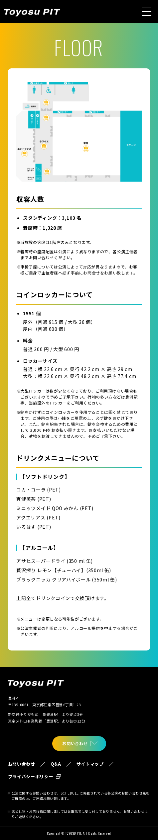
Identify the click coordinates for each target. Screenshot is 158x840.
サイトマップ (90, 764)
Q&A (56, 764)
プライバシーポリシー (31, 776)
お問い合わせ (74, 743)
